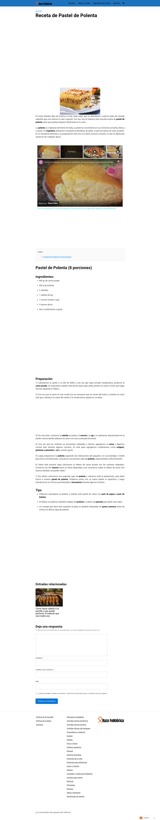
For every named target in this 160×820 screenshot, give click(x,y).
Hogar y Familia (84, 3)
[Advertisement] (80, 38)
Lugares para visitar (75, 777)
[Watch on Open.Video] (48, 203)
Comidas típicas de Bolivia (77, 721)
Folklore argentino (74, 747)
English (70, 736)
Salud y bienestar (74, 793)
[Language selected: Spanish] (147, 818)
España (70, 740)
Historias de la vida (74, 759)
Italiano (70, 770)
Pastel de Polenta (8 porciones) (56, 257)
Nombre (39, 658)
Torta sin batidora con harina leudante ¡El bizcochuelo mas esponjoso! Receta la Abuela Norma (79, 162)
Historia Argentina (74, 755)
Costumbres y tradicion (76, 732)
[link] (41, 162)
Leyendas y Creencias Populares (79, 774)
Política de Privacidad (44, 717)
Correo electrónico (45, 670)
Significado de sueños (101, 3)
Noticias (116, 3)
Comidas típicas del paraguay (78, 728)
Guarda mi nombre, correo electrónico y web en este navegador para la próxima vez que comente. (72, 693)
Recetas (72, 3)
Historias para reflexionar (77, 762)
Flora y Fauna (72, 743)
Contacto (39, 725)
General (70, 751)
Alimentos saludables (75, 717)
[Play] (95, 152)
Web (37, 681)
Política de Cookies (43, 721)
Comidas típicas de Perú (76, 725)
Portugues (71, 785)
